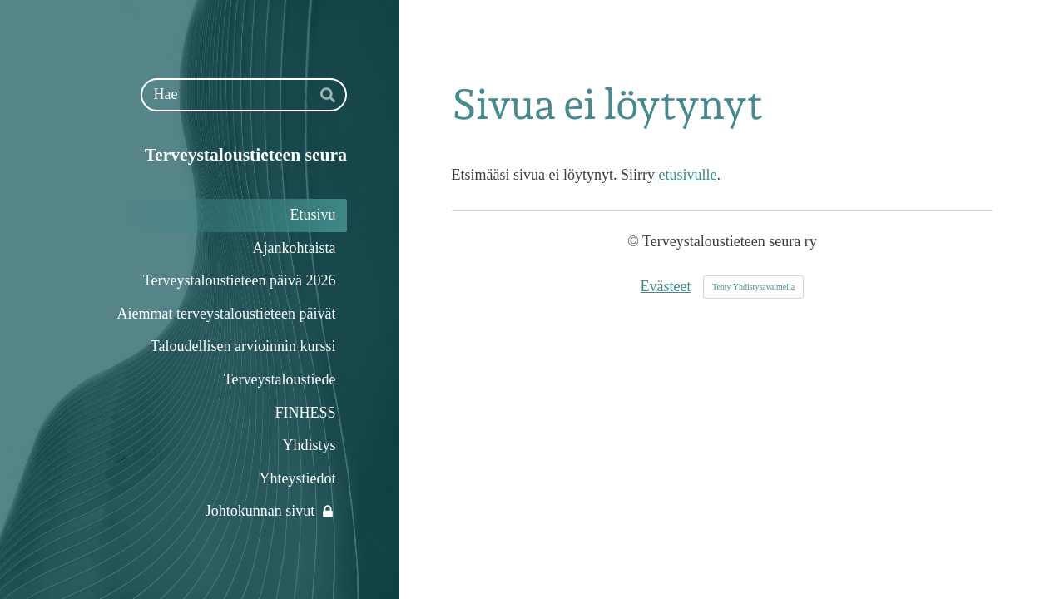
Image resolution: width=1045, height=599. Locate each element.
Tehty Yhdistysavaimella (753, 286)
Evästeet (666, 286)
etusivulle (688, 174)
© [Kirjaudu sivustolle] (634, 241)
